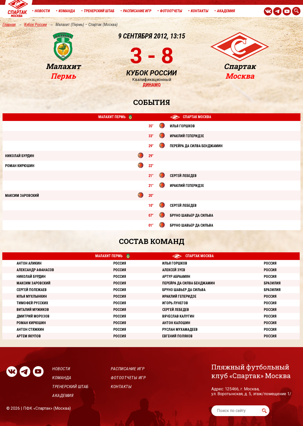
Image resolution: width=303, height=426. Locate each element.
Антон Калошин (176, 323)
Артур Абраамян (176, 276)
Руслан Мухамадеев (180, 329)
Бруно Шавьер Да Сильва (183, 290)
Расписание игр (127, 368)
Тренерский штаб (70, 386)
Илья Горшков (174, 263)
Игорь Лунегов (175, 303)
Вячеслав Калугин (178, 316)
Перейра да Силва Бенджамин (188, 283)
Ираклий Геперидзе (179, 296)
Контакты (121, 386)
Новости (61, 368)
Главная (9, 24)
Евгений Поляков (177, 336)
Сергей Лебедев (175, 310)
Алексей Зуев (173, 270)
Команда (62, 377)
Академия (62, 395)
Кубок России (35, 24)
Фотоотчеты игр (128, 377)
